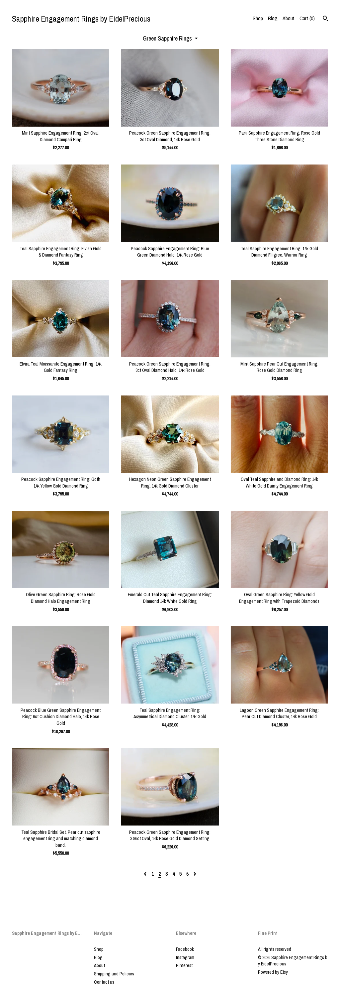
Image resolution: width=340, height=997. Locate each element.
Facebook (185, 949)
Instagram (185, 957)
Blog (273, 18)
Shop (258, 18)
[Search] (325, 19)
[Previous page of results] (145, 873)
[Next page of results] (195, 873)
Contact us (104, 982)
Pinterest (184, 965)
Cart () (307, 18)
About (289, 18)
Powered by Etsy (273, 972)
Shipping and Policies (114, 974)
